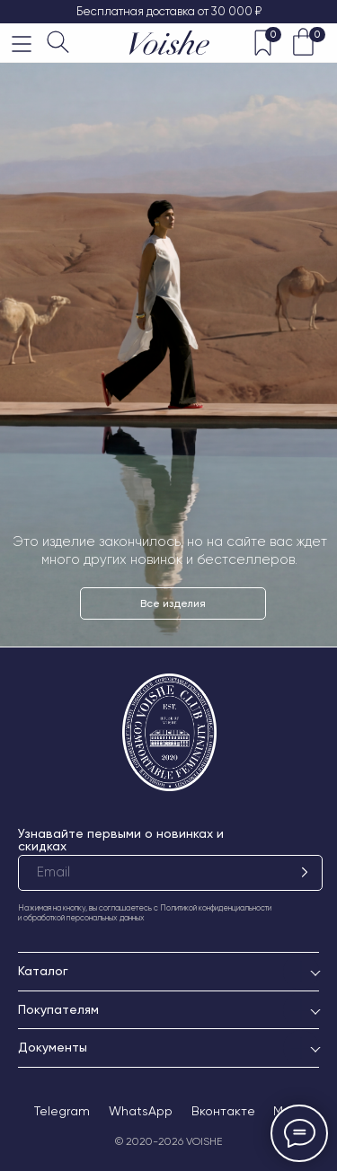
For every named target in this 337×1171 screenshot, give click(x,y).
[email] (170, 873)
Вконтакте (223, 1111)
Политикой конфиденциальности (215, 907)
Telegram (62, 1111)
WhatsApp (141, 1111)
